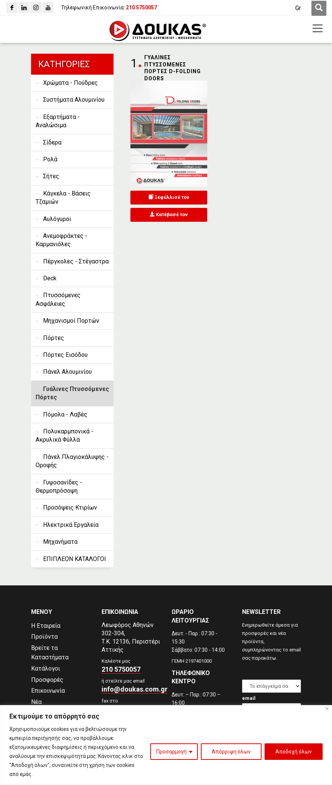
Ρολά (50, 159)
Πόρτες (53, 337)
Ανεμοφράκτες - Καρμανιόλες (61, 240)
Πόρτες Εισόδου (65, 354)
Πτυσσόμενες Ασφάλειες (58, 299)
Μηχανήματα (60, 541)
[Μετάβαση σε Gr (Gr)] (298, 8)
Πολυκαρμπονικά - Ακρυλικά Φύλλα (64, 435)
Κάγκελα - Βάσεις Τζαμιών (63, 197)
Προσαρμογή (171, 752)
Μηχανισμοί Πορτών (71, 320)
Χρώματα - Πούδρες (70, 82)
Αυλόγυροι (57, 219)
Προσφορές (47, 679)
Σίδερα (52, 142)
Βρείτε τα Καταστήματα (50, 652)
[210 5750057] (141, 8)
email (249, 698)
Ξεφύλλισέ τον (168, 197)
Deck (50, 278)
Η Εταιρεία (45, 625)
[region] (166, 745)
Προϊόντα (44, 636)
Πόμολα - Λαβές (65, 414)
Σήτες (51, 176)
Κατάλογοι (45, 668)
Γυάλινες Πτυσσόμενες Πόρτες (72, 393)
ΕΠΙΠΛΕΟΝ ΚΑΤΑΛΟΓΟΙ (74, 558)
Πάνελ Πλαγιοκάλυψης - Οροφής (72, 461)
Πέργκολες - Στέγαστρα (76, 261)
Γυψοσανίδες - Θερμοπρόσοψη (59, 486)
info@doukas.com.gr (134, 689)
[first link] (318, 8)
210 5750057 (121, 669)
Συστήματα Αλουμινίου (74, 99)
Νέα (36, 701)
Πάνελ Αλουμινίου (67, 371)
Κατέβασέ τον (169, 214)
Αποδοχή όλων (293, 752)
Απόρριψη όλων (231, 752)
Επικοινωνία (48, 690)
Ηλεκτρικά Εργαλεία (71, 524)
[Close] (327, 708)
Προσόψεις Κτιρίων (70, 507)
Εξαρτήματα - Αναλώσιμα (58, 121)
